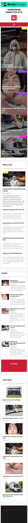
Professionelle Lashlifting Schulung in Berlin (16, 295)
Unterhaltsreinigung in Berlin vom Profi (13, 209)
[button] (14, 24)
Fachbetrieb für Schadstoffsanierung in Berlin (17, 281)
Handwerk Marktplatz (14, 11)
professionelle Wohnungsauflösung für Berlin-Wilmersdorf (18, 343)
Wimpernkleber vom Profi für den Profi (13, 223)
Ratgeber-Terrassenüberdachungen (12, 253)
